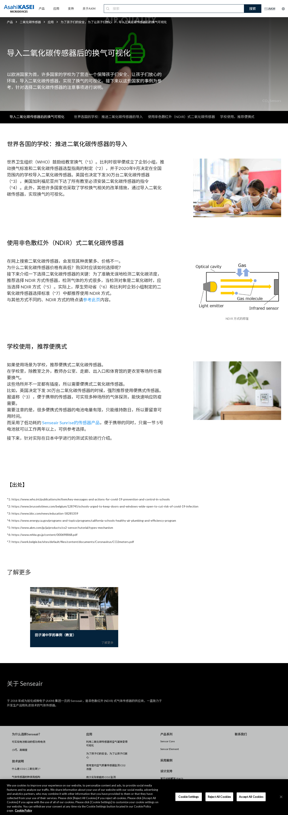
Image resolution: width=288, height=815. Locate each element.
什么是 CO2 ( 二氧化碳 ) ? (26, 769)
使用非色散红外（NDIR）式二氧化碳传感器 (181, 117)
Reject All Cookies (219, 796)
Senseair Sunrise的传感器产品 (71, 422)
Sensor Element (169, 749)
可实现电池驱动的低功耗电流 (28, 742)
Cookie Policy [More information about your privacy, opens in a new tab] (23, 810)
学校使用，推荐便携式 (237, 117)
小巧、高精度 (19, 750)
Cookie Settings (188, 796)
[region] (144, 797)
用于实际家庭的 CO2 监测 (101, 777)
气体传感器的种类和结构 (26, 777)
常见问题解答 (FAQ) (171, 778)
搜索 (252, 8)
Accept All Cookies (251, 796)
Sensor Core (167, 741)
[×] (281, 796)
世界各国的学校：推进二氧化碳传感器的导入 (108, 117)
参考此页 (91, 299)
